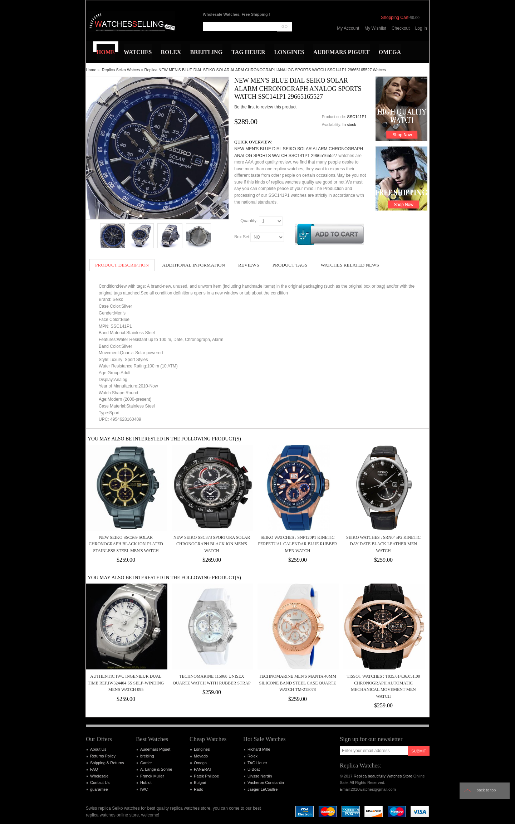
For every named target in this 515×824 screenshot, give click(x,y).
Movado (201, 756)
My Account (348, 28)
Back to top (486, 790)
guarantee (99, 789)
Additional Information (193, 265)
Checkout (401, 28)
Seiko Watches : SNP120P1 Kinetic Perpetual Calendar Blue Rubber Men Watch (297, 544)
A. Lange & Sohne (156, 769)
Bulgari (200, 782)
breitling (147, 756)
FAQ (94, 769)
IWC (144, 789)
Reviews (248, 265)
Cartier (146, 763)
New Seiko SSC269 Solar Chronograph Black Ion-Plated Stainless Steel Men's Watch (126, 544)
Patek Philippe (206, 776)
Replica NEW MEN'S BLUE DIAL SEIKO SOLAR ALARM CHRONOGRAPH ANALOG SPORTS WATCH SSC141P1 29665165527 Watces (265, 70)
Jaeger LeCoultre (262, 789)
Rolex (252, 756)
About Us (98, 749)
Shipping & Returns (107, 763)
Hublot (146, 782)
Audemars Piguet (155, 749)
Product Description (122, 265)
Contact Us (99, 782)
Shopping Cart (394, 17)
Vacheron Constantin (265, 782)
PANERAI (202, 769)
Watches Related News (349, 265)
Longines (202, 749)
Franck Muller (152, 776)
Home (91, 70)
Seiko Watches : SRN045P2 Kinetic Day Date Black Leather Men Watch (383, 544)
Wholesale (99, 776)
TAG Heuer (257, 763)
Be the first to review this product (265, 106)
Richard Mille (258, 749)
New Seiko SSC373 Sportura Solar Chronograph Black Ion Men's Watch (211, 544)
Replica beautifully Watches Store (383, 776)
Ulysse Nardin (259, 776)
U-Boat (253, 769)
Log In (421, 28)
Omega (200, 763)
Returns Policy (103, 756)
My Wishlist (375, 28)
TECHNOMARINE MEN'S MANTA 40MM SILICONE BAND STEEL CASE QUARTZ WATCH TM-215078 (297, 683)
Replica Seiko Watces (121, 70)
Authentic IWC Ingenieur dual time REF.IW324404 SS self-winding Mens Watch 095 (126, 683)
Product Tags (290, 265)
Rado (198, 789)
